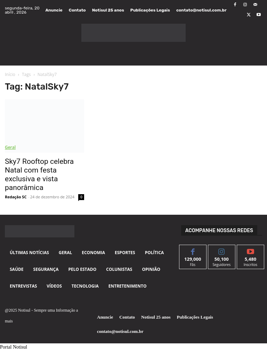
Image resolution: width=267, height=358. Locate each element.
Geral (10, 147)
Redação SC (15, 196)
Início (10, 74)
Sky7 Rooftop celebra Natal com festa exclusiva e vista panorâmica (39, 174)
